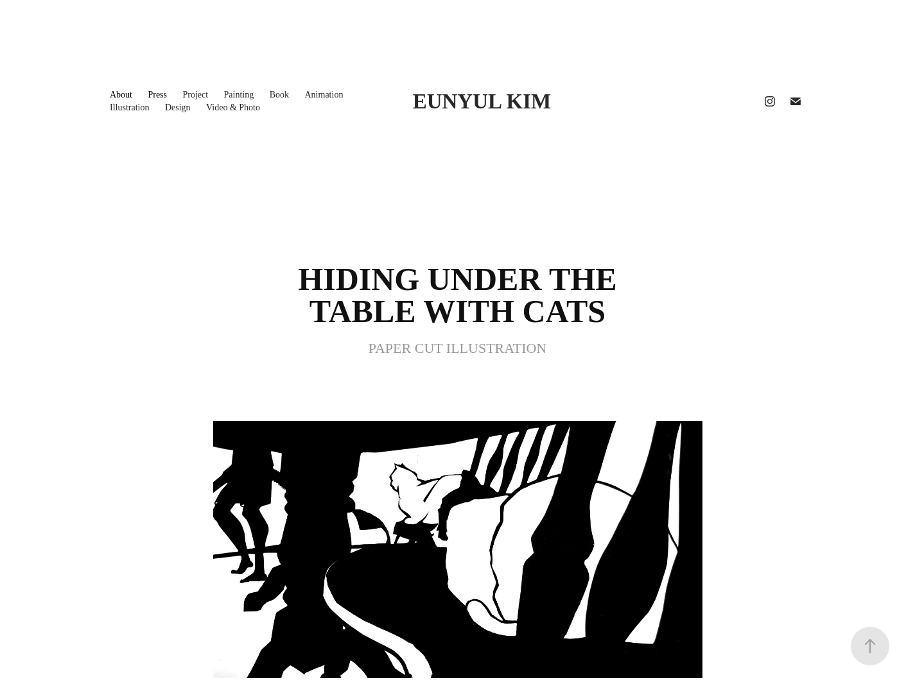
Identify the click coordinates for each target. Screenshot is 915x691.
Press (157, 94)
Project (195, 94)
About (121, 94)
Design (178, 107)
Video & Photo (233, 107)
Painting (239, 94)
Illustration (129, 107)
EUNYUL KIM (482, 101)
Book (279, 94)
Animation (324, 94)
